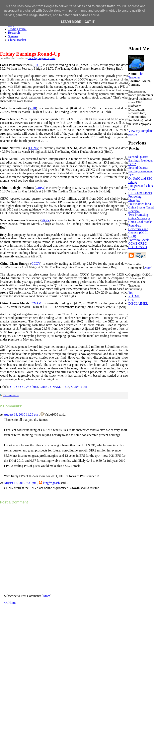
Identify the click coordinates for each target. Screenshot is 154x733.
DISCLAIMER (138, 303)
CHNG (33, 148)
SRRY (46, 220)
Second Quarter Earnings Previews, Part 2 (140, 160)
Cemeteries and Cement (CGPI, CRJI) (138, 232)
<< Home (10, 602)
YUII (32, 108)
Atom (46, 596)
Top (130, 292)
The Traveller (135, 75)
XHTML (134, 296)
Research (14, 32)
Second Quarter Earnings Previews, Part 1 (140, 171)
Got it (89, 22)
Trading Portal (17, 29)
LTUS (37, 65)
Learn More (71, 22)
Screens (13, 36)
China (34, 386)
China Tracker (17, 40)
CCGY (35, 263)
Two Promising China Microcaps (139, 216)
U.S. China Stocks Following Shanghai (140, 196)
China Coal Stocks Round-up (140, 223)
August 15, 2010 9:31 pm (20, 483)
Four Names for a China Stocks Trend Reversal (141, 207)
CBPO (40, 187)
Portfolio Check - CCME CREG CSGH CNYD (139, 243)
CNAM (36, 303)
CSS (131, 300)
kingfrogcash (51, 483)
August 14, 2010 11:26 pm (21, 414)
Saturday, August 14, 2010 (41, 58)
